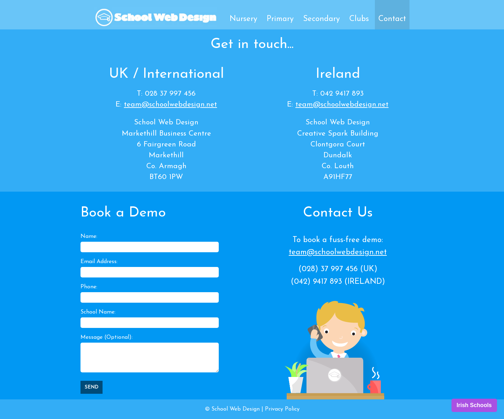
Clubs (359, 19)
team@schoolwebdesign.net (170, 104)
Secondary (321, 19)
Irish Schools (474, 405)
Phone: (88, 287)
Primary (280, 19)
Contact (392, 19)
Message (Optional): (106, 337)
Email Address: (99, 262)
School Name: (97, 312)
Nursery (243, 19)
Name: (88, 236)
